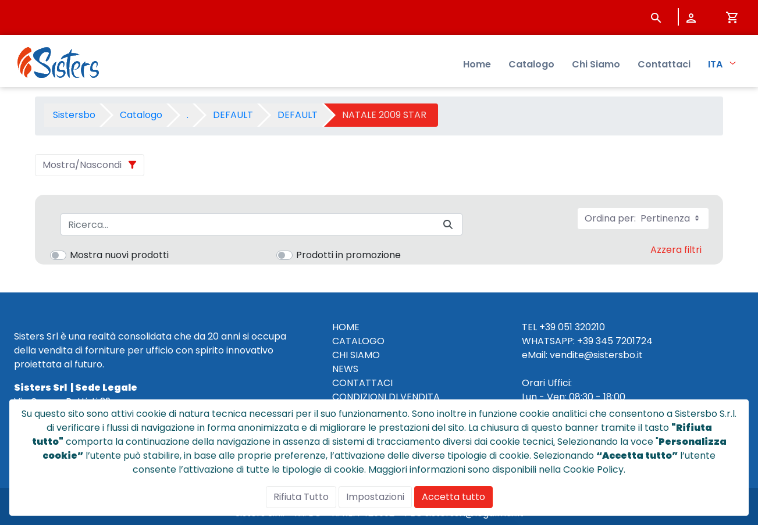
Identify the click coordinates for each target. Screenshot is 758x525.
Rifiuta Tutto (301, 496)
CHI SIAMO (356, 355)
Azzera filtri (676, 249)
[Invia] (448, 225)
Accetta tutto (453, 496)
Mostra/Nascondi (82, 165)
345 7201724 (624, 341)
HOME (346, 327)
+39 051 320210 (572, 327)
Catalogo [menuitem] (531, 64)
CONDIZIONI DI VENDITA (386, 396)
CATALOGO (358, 341)
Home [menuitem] (477, 64)
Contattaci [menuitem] (664, 64)
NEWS (345, 369)
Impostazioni (375, 496)
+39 (585, 341)
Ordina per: (643, 218)
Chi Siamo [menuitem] (596, 64)
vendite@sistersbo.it (596, 355)
